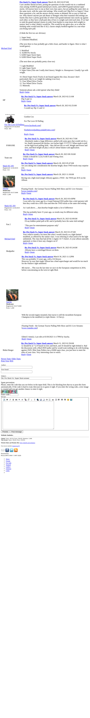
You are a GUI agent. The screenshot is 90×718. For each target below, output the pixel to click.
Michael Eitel (6, 48)
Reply (22, 92)
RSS (11, 361)
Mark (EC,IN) (8, 166)
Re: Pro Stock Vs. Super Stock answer (37, 96)
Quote (27, 92)
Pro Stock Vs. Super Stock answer (34, 2)
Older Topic (16, 359)
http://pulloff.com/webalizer (27, 448)
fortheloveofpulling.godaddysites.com (39, 130)
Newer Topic (6, 359)
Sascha (5, 188)
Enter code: (5, 394)
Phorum (11, 459)
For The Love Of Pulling (14, 125)
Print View (5, 361)
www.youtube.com (29, 191)
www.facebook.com (32, 125)
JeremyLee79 (16, 451)
